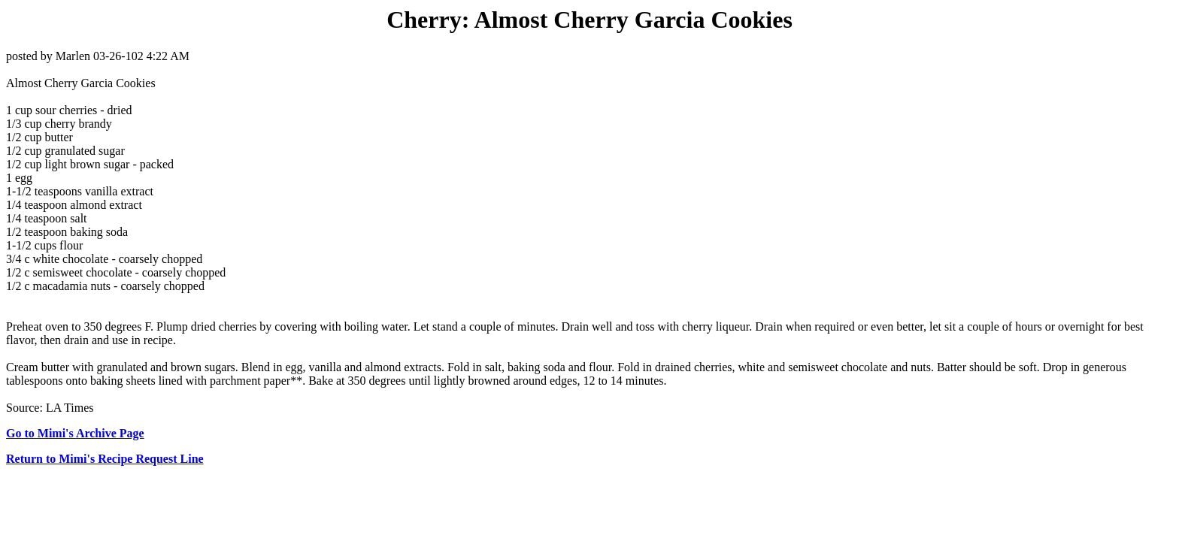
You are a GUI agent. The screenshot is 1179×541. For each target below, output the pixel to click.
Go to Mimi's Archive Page (75, 433)
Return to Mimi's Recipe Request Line (105, 458)
